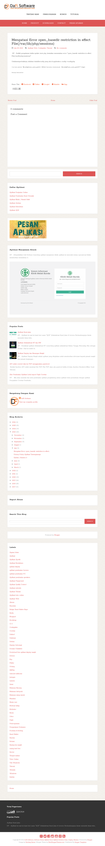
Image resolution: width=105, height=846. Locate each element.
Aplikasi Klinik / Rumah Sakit (20, 200)
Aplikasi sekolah (15, 588)
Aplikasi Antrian (15, 203)
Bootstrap (13, 620)
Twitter (36, 84)
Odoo (12, 716)
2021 (13, 474)
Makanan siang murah (17, 695)
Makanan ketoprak (16, 691)
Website (12, 770)
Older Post (93, 100)
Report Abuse (16, 499)
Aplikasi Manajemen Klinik (23, 250)
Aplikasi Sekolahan (16, 207)
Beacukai (13, 606)
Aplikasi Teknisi (15, 592)
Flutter (12, 663)
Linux (11, 684)
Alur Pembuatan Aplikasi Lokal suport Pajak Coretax (28, 375)
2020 (14, 477)
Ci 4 (11, 624)
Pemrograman (49, 14)
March (16, 467)
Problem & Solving (16, 731)
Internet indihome (16, 674)
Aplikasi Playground (17, 581)
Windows (13, 773)
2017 (13, 487)
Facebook (26, 84)
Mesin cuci (13, 702)
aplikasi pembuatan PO (18, 574)
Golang (12, 667)
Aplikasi (12, 556)
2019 (13, 480)
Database (13, 638)
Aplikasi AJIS (14, 210)
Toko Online (14, 759)
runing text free (15, 749)
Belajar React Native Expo (19, 609)
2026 (14, 422)
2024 (14, 429)
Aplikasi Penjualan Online (19, 192)
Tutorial (74, 14)
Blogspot (13, 617)
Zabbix (12, 777)
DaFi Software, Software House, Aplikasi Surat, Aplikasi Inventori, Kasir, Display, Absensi (51, 840)
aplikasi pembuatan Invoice (19, 570)
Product (35, 23)
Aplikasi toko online (17, 595)
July (15, 448)
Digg (64, 84)
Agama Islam (14, 552)
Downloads (48, 23)
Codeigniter (42, 48)
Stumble (55, 84)
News (12, 713)
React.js (12, 738)
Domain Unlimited (16, 649)
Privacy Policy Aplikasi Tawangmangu (27, 454)
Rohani (12, 741)
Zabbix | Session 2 (20, 458)
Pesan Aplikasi (76, 23)
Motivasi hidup (15, 706)
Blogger (57, 535)
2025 (14, 425)
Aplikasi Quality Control (18, 584)
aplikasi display (15, 567)
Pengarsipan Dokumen (18, 727)
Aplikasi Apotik (15, 560)
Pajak (11, 720)
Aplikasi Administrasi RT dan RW (29, 343)
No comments (62, 48)
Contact (61, 23)
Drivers (12, 656)
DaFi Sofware (26, 398)
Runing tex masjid (16, 745)
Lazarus (12, 681)
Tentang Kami (32, 14)
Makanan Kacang (16, 688)
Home (24, 23)
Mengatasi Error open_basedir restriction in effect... (32, 451)
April (16, 464)
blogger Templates (80, 842)
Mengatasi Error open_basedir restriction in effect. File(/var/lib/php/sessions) (51, 42)
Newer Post (12, 100)
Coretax (12, 631)
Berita (12, 613)
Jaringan (12, 677)
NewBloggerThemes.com (56, 842)
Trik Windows (15, 763)
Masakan (13, 699)
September (18, 442)
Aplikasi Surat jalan (24, 332)
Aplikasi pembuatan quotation (20, 577)
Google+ (46, 84)
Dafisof (12, 634)
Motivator (13, 709)
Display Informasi (16, 645)
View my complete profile (28, 402)
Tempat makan (15, 756)
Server (12, 752)
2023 (14, 432)
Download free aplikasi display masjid (23, 652)
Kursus (63, 14)
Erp (11, 659)
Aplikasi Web (32, 48)
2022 (14, 471)
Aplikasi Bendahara (16, 563)
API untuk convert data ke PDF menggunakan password (29, 364)
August (16, 445)
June (15, 461)
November (18, 438)
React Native (14, 734)
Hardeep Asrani (30, 842)
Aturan (12, 602)
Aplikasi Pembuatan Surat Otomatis (22, 196)
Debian (12, 642)
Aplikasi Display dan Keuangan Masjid (31, 353)
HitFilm (12, 670)
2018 (13, 484)
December (18, 435)
